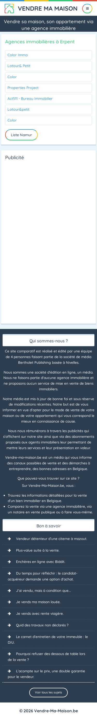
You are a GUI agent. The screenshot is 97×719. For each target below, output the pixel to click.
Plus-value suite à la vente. (37, 550)
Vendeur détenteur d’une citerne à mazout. (51, 538)
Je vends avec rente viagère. (40, 613)
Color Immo (18, 55)
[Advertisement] (26, 240)
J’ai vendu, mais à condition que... (43, 590)
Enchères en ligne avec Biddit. (40, 561)
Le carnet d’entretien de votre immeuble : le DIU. (48, 639)
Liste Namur (21, 135)
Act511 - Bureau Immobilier (30, 98)
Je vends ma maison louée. (38, 602)
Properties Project (23, 87)
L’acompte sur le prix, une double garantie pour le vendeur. (46, 674)
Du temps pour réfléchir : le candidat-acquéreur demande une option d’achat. (42, 576)
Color (12, 77)
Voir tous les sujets (48, 692)
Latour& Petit (19, 65)
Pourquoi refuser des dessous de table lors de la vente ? (46, 656)
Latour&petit (18, 109)
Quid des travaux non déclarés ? (42, 625)
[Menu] (87, 8)
